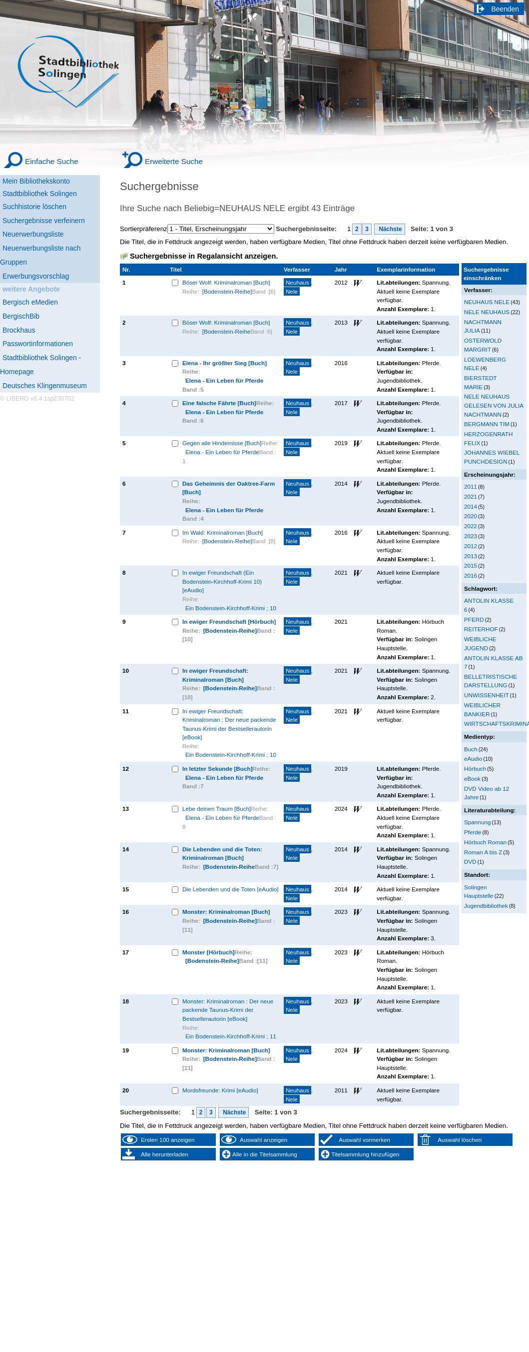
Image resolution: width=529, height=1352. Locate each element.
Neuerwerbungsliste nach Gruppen (40, 255)
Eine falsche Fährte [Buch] (219, 403)
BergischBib (20, 316)
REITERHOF (481, 629)
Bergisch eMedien (30, 302)
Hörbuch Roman (485, 842)
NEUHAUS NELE (487, 302)
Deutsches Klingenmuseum (44, 386)
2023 (470, 536)
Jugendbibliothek (486, 905)
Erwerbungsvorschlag (35, 276)
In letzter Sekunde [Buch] (217, 768)
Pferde (473, 832)
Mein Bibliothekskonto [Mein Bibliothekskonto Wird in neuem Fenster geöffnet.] (36, 181)
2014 (470, 506)
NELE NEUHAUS (487, 312)
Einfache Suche (51, 161)
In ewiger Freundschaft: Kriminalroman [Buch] (215, 675)
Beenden (506, 9)
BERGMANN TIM (487, 424)
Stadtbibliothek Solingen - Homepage (40, 365)
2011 (470, 486)
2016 (470, 575)
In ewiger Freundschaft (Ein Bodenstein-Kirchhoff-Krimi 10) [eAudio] (222, 581)
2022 (470, 526)
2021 (470, 496)
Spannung (477, 822)
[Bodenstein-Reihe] (227, 291)
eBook (472, 778)
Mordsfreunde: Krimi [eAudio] (220, 1090)
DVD (470, 861)
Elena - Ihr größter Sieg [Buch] (224, 363)
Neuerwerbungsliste (33, 234)
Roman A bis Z (483, 852)
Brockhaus (18, 330)
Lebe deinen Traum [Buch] (216, 808)
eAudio (473, 758)
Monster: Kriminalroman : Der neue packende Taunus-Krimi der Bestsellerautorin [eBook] (227, 1010)
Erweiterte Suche (174, 161)
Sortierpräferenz (143, 229)
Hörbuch (475, 768)
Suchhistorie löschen (34, 207)
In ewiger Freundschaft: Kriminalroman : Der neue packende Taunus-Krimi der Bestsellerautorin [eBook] (229, 724)
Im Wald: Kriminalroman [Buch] (222, 532)
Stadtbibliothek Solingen (39, 194)
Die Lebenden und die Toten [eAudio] (230, 889)
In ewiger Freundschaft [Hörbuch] (229, 621)
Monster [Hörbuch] (208, 952)
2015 (470, 565)
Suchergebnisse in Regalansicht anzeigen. (204, 256)
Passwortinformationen (37, 344)
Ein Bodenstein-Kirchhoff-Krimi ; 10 (230, 608)
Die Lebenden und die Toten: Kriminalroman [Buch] (222, 853)
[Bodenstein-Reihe (226, 331)
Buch (471, 749)
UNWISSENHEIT (486, 695)
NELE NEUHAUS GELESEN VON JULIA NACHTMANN (494, 405)
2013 (470, 556)
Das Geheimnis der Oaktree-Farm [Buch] (228, 488)
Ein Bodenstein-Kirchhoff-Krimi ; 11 (230, 1036)
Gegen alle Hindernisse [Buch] (221, 443)
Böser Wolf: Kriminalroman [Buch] (226, 282)
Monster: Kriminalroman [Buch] (226, 911)
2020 (470, 516)
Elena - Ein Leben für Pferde (224, 380)
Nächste (389, 229)
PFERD (474, 619)
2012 (470, 546)
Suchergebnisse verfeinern (43, 221)
